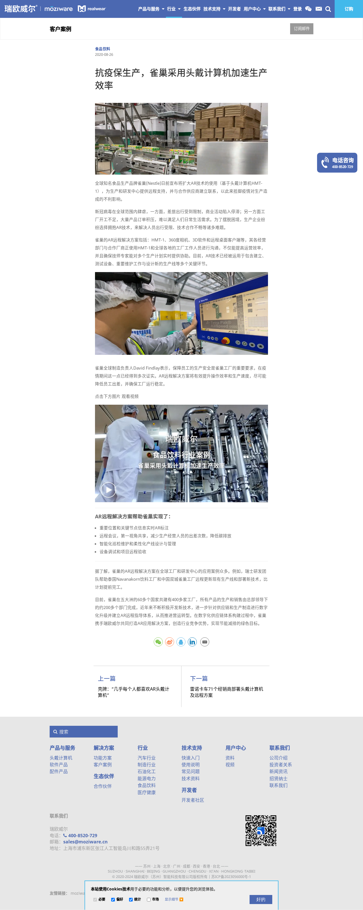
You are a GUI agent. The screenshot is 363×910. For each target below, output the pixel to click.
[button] (174, 899)
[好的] (261, 899)
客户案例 (60, 29)
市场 (155, 899)
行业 (174, 9)
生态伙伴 (104, 776)
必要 (101, 899)
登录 (297, 9)
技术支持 (214, 9)
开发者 (189, 790)
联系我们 (279, 9)
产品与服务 (151, 9)
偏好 (119, 899)
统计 (137, 899)
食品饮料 (102, 48)
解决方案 (104, 747)
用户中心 (255, 9)
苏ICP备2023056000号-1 (231, 876)
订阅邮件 (302, 28)
